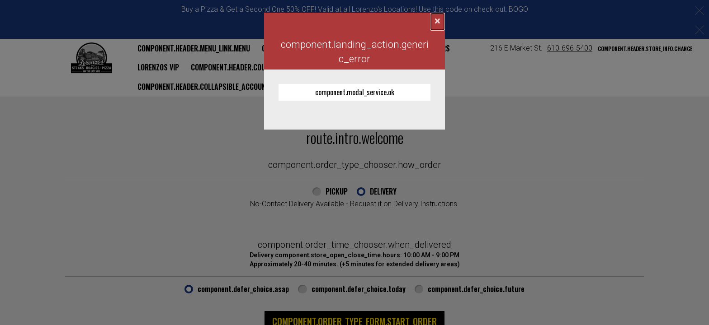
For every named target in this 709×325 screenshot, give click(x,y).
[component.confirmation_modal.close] (437, 22)
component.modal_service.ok (354, 92)
